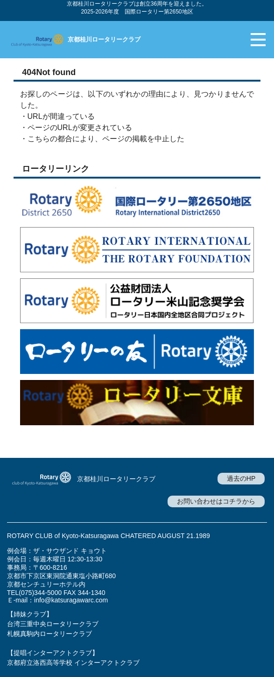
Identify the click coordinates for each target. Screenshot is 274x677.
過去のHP (241, 478)
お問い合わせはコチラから (216, 501)
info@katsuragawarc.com (71, 600)
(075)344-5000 (40, 592)
